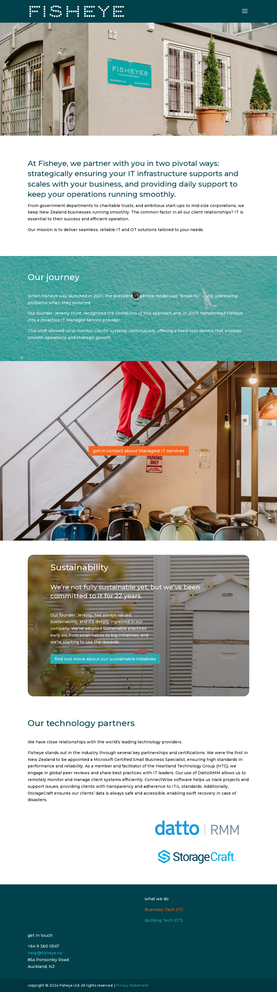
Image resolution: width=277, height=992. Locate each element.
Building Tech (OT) (164, 920)
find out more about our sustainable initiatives (105, 659)
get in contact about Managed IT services (138, 450)
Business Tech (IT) (164, 909)
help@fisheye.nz (45, 952)
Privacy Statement (132, 985)
